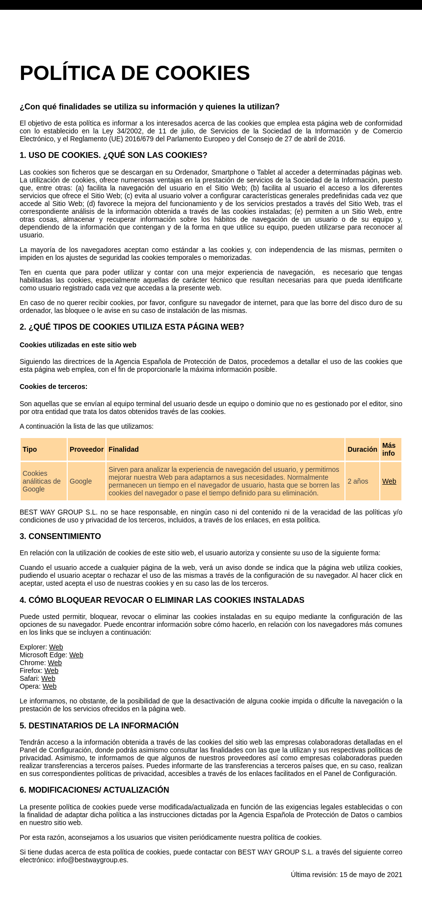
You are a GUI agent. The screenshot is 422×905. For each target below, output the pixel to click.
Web (389, 481)
